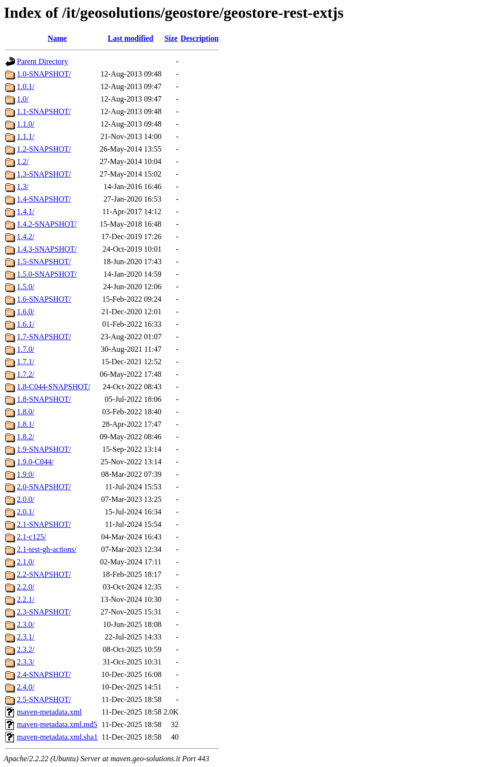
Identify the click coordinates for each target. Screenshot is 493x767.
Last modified (131, 38)
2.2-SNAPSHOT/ (44, 574)
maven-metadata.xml (49, 712)
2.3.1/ (25, 637)
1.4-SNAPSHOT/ (44, 199)
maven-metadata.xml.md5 (57, 724)
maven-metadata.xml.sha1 (57, 737)
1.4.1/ (25, 211)
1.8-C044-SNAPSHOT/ (53, 387)
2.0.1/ (25, 512)
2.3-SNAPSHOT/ (44, 612)
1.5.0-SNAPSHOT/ (47, 274)
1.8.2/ (25, 437)
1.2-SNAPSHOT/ (44, 149)
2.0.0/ (25, 499)
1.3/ (22, 186)
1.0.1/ (25, 86)
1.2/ (22, 161)
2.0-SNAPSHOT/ (44, 487)
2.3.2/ (25, 649)
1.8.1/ (25, 424)
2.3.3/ (25, 662)
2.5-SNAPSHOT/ (44, 699)
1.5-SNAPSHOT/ (44, 261)
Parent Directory (42, 61)
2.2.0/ (25, 587)
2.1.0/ (25, 562)
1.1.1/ (25, 136)
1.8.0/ (25, 412)
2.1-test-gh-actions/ (47, 549)
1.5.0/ (25, 286)
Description (200, 38)
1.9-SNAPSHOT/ (44, 449)
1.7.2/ (25, 374)
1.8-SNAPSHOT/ (44, 399)
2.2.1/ (25, 599)
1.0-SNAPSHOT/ (44, 74)
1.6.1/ (25, 324)
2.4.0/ (25, 687)
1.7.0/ (25, 349)
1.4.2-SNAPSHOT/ (47, 224)
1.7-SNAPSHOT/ (44, 336)
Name (57, 38)
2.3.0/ (25, 624)
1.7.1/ (25, 362)
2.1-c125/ (31, 537)
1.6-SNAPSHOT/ (44, 299)
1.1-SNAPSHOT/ (44, 111)
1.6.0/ (25, 311)
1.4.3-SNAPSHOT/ (47, 249)
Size (171, 38)
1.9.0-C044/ (35, 462)
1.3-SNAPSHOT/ (44, 174)
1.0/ (22, 99)
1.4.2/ (25, 236)
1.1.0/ (25, 124)
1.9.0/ (25, 474)
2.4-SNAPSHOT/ (44, 674)
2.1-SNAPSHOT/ (44, 524)
